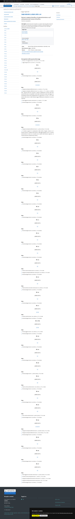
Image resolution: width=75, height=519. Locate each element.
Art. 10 (5, 51)
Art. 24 (5, 85)
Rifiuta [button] (38, 515)
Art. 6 (5, 42)
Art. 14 (5, 60)
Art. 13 (5, 58)
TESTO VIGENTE (24, 31)
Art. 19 (5, 74)
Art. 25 (5, 88)
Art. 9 (5, 48)
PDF (25, 39)
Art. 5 (5, 39)
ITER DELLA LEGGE (26, 53)
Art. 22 (5, 81)
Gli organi (22, 4)
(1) (37, 71)
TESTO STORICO (25, 33)
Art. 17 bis (6, 69)
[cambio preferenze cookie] (9, 514)
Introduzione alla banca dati (8, 12)
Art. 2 (5, 32)
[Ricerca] (65, 6)
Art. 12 (5, 55)
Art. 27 (5, 92)
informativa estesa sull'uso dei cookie (66, 513)
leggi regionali (20, 6)
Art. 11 (5, 53)
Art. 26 (5, 90)
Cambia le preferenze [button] (43, 515)
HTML (23, 39)
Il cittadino (42, 4)
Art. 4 (5, 37)
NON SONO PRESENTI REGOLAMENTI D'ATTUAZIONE (32, 51)
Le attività (27, 4)
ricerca (24, 6)
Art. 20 (5, 76)
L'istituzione (16, 4)
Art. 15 (5, 62)
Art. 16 (5, 65)
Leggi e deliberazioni (34, 4)
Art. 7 (5, 44)
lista (27, 6)
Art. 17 (5, 67)
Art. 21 (5, 79)
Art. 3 (5, 35)
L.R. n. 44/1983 (6, 28)
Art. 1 (5, 30)
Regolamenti (6, 19)
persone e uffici (55, 5)
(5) (37, 470)
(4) (38, 85)
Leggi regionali (6, 14)
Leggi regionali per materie (8, 16)
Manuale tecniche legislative (60, 19)
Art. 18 (5, 72)
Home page (15, 6)
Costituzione (58, 17)
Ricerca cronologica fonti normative (10, 21)
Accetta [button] (34, 515)
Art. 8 (5, 46)
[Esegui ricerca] (71, 6)
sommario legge (31, 6)
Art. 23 (5, 83)
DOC (27, 39)
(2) (37, 85)
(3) (38, 125)
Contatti (5, 23)
